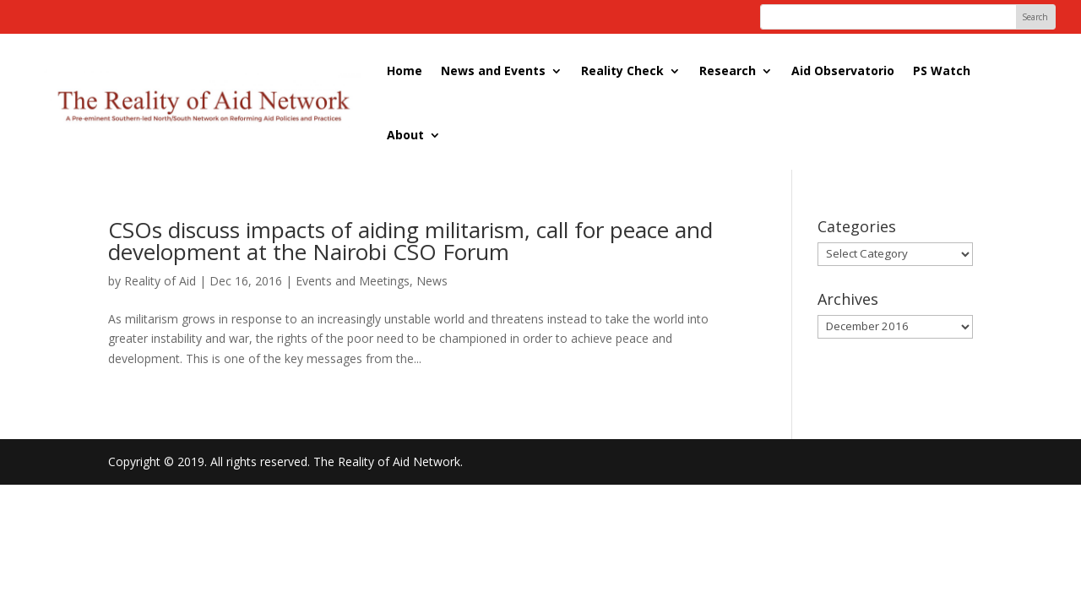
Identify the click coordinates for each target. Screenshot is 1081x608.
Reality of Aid (160, 281)
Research (727, 70)
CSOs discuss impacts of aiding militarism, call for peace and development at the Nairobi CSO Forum (410, 240)
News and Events (493, 70)
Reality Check (622, 70)
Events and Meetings (353, 281)
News (432, 281)
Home (404, 70)
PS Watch (941, 70)
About (405, 135)
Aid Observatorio (842, 70)
